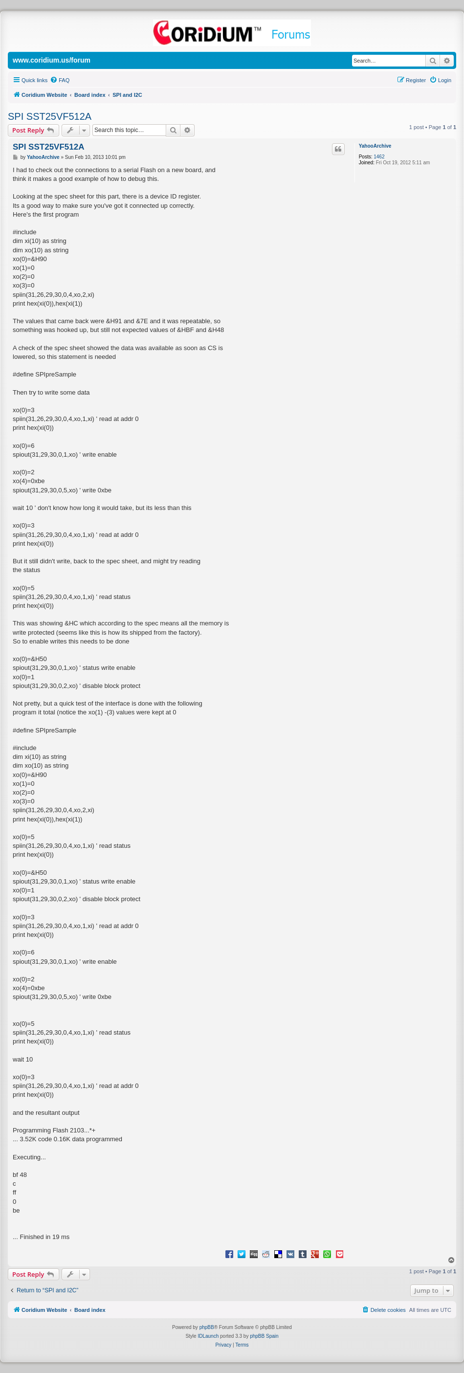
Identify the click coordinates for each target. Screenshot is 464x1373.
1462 (379, 156)
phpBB (206, 1327)
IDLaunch (208, 1336)
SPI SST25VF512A (49, 116)
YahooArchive (375, 146)
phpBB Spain (264, 1336)
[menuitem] (59, 80)
